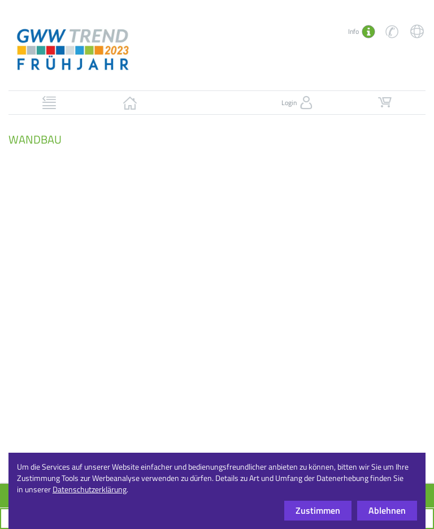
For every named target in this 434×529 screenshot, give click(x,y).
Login (298, 103)
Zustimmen (318, 510)
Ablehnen (387, 510)
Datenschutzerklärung (90, 489)
